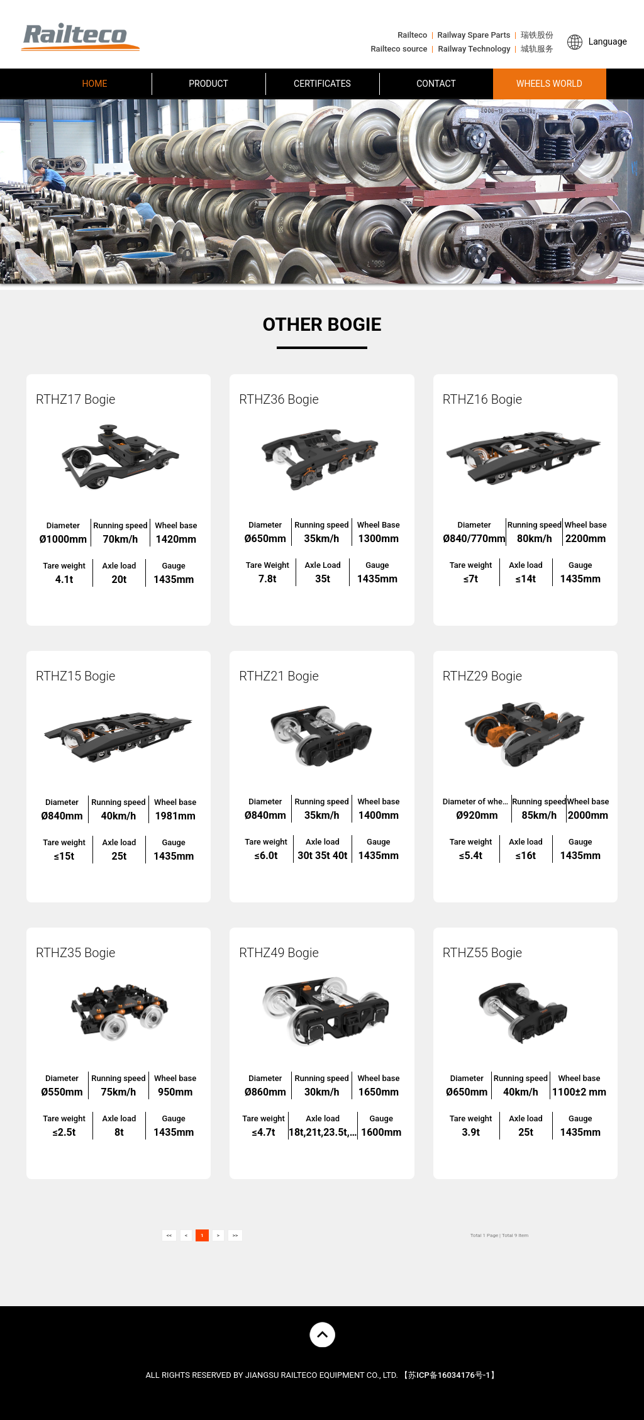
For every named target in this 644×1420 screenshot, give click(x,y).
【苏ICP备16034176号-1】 (449, 1375)
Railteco (412, 35)
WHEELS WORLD (549, 84)
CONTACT (436, 84)
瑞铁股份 (537, 35)
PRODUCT (208, 84)
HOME (95, 84)
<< (169, 1235)
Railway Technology (474, 48)
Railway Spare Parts (474, 35)
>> (235, 1235)
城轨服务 (537, 48)
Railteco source (398, 48)
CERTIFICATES (322, 84)
